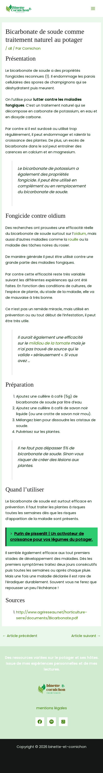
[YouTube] (63, 721)
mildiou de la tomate (49, 343)
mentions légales (51, 708)
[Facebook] (39, 721)
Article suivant (86, 635)
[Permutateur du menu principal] (93, 8)
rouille (73, 239)
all (10, 48)
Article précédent (20, 635)
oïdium (80, 233)
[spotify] (51, 721)
